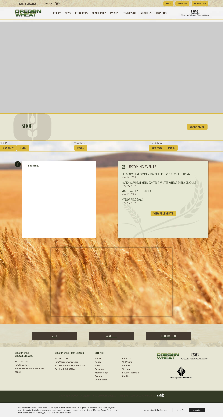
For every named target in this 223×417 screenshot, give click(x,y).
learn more (197, 125)
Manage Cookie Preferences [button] (155, 410)
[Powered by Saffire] (160, 393)
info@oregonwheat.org (66, 360)
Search (42, 3)
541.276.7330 (21, 359)
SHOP (162, 3)
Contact (126, 363)
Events (116, 12)
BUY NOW (8, 146)
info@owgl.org (22, 363)
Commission (131, 12)
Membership (100, 12)
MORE (22, 146)
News (69, 12)
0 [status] (59, 3)
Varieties (178, 3)
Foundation (198, 3)
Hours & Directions (27, 3)
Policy (58, 12)
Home (98, 356)
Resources (83, 12)
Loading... (34, 163)
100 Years (163, 12)
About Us (147, 12)
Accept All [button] (197, 410)
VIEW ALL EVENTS (163, 216)
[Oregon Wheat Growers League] (32, 12)
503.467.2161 (61, 356)
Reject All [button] (180, 410)
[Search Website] (49, 3)
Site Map (126, 367)
